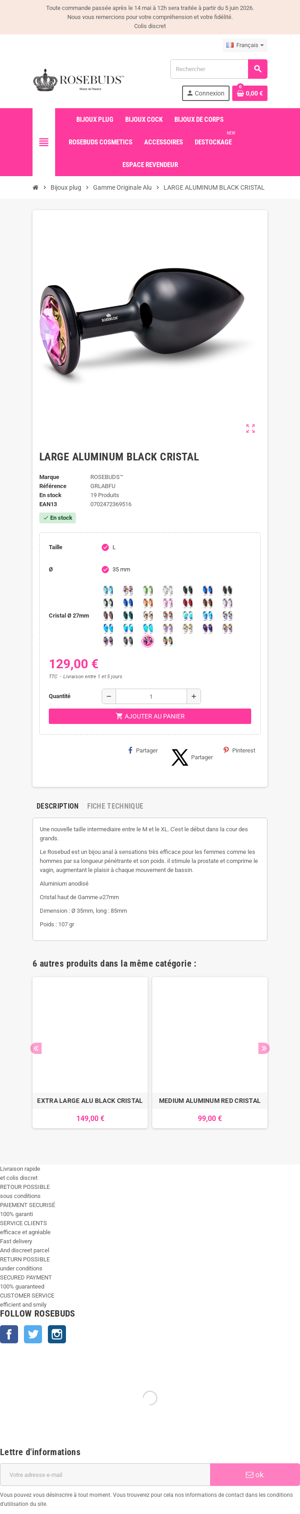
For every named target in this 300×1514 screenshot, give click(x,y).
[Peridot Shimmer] (128, 628)
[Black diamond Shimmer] (108, 628)
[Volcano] (108, 615)
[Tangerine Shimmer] (227, 615)
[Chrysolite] (147, 590)
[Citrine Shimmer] (167, 615)
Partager (143, 750)
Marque (49, 477)
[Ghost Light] (108, 641)
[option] (90, 1057)
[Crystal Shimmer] (187, 628)
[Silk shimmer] (167, 628)
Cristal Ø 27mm (69, 615)
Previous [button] (36, 1048)
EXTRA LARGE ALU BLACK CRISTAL (90, 1100)
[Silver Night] (128, 641)
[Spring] (227, 603)
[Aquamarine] (108, 590)
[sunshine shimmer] (147, 615)
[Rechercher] (218, 69)
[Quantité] (151, 696)
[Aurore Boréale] (128, 590)
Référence (52, 486)
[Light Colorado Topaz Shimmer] (207, 615)
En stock (50, 495)
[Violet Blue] (207, 628)
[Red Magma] (187, 603)
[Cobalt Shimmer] (147, 628)
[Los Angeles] (108, 603)
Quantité (59, 696)
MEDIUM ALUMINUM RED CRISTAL (210, 1100)
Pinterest (239, 750)
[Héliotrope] (207, 590)
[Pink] (167, 603)
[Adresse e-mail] (105, 1474)
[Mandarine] (147, 603)
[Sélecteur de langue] (245, 45)
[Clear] (167, 590)
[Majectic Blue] (128, 603)
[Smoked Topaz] (207, 603)
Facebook (9, 1334)
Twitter (33, 1334)
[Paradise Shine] (227, 628)
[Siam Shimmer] (187, 615)
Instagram (57, 1334)
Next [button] (264, 1048)
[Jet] (227, 590)
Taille (55, 547)
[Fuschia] (147, 641)
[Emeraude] (187, 590)
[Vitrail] (167, 641)
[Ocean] (128, 615)
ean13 (48, 504)
